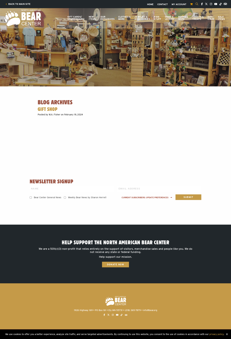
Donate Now (115, 264)
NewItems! (92, 18)
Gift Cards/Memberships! (76, 18)
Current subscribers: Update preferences (147, 197)
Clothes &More (124, 18)
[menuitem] (18, 4)
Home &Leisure (170, 18)
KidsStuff (157, 18)
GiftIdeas (210, 18)
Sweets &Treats (198, 18)
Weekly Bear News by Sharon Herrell (87, 197)
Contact (162, 4)
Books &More (183, 18)
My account (179, 4)
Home (150, 4)
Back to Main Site (18, 4)
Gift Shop (47, 109)
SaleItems (221, 18)
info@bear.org (150, 310)
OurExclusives (108, 18)
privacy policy (216, 334)
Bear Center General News (47, 197)
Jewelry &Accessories (142, 18)
